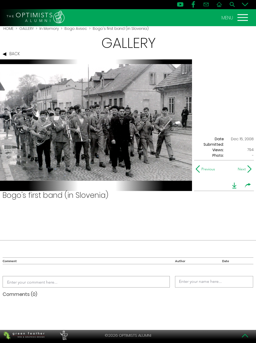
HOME (8, 28)
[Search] (232, 4)
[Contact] (206, 4)
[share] (248, 185)
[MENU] (235, 17)
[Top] (245, 335)
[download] (234, 185)
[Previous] (206, 169)
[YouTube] (180, 4)
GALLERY (26, 28)
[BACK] (12, 54)
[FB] (193, 4)
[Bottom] (245, 4)
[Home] (219, 4)
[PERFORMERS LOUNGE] (63, 335)
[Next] (240, 169)
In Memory (49, 28)
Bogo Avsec (76, 28)
